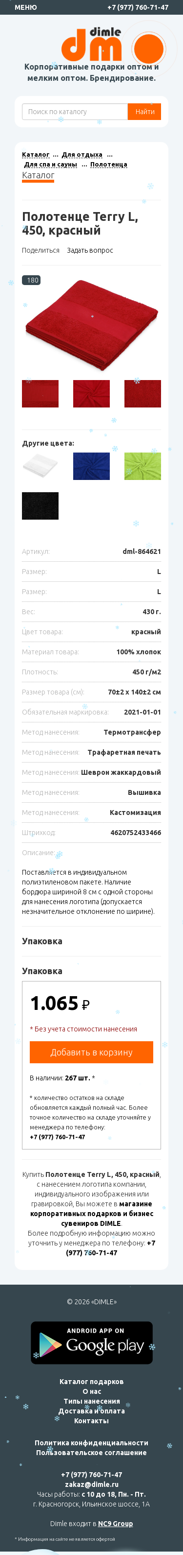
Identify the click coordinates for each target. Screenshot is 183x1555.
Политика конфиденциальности (91, 1443)
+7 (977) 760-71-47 (137, 7)
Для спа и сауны (50, 164)
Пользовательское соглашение (91, 1453)
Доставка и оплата (91, 1411)
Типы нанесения (91, 1401)
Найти (144, 112)
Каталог (36, 154)
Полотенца (108, 164)
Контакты (91, 1421)
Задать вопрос (90, 250)
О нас (91, 1391)
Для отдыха (81, 154)
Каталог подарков (92, 1382)
